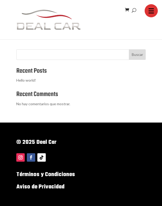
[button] (151, 10)
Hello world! (26, 80)
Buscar (137, 54)
